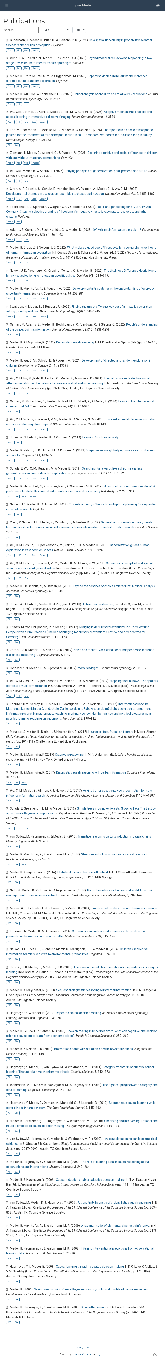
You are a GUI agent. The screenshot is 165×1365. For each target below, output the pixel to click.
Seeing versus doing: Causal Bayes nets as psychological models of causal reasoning (91, 1289)
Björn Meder (82, 5)
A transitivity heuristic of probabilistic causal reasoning (114, 1202)
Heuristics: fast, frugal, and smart (110, 731)
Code (26, 50)
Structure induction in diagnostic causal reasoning (114, 854)
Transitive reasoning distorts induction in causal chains (114, 836)
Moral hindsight (88, 668)
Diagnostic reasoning (69, 754)
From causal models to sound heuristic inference (124, 908)
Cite (18, 50)
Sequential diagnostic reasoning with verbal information (93, 990)
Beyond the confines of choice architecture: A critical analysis (114, 586)
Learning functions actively (100, 437)
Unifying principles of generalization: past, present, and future (106, 171)
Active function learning (98, 604)
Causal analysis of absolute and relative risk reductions (110, 94)
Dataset (35, 50)
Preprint (10, 50)
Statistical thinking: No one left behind (82, 872)
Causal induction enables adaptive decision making (90, 1179)
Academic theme (83, 1354)
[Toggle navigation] (6, 5)
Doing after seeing (93, 1307)
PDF (19, 104)
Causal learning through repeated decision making (90, 1266)
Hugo (98, 1354)
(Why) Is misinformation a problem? (117, 229)
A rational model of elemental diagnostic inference (115, 1225)
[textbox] (21, 30)
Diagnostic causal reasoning (75, 342)
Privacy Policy (82, 1347)
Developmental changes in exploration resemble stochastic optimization (55, 193)
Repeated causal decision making (78, 1013)
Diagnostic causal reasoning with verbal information (91, 772)
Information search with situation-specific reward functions (93, 1049)
